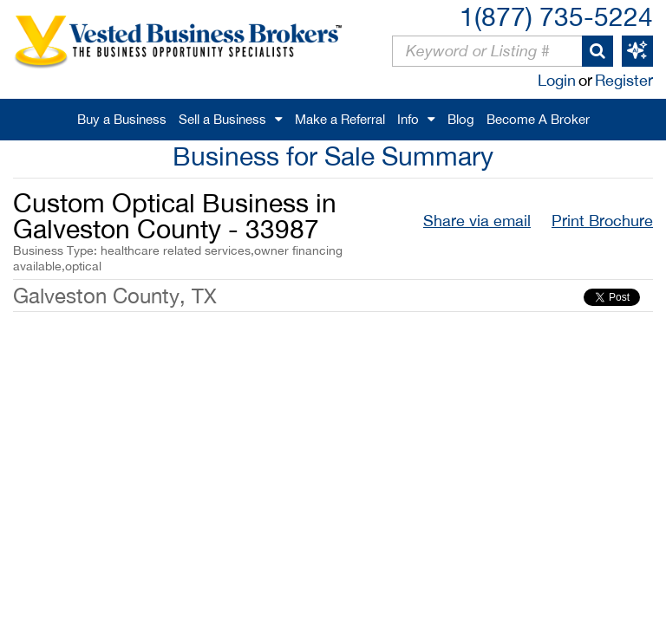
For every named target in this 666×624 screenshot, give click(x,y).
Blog (460, 119)
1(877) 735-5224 (556, 16)
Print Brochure (602, 220)
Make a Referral (340, 119)
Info (408, 119)
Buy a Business (121, 119)
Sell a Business (222, 119)
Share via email (477, 220)
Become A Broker (538, 119)
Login (557, 80)
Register (624, 80)
